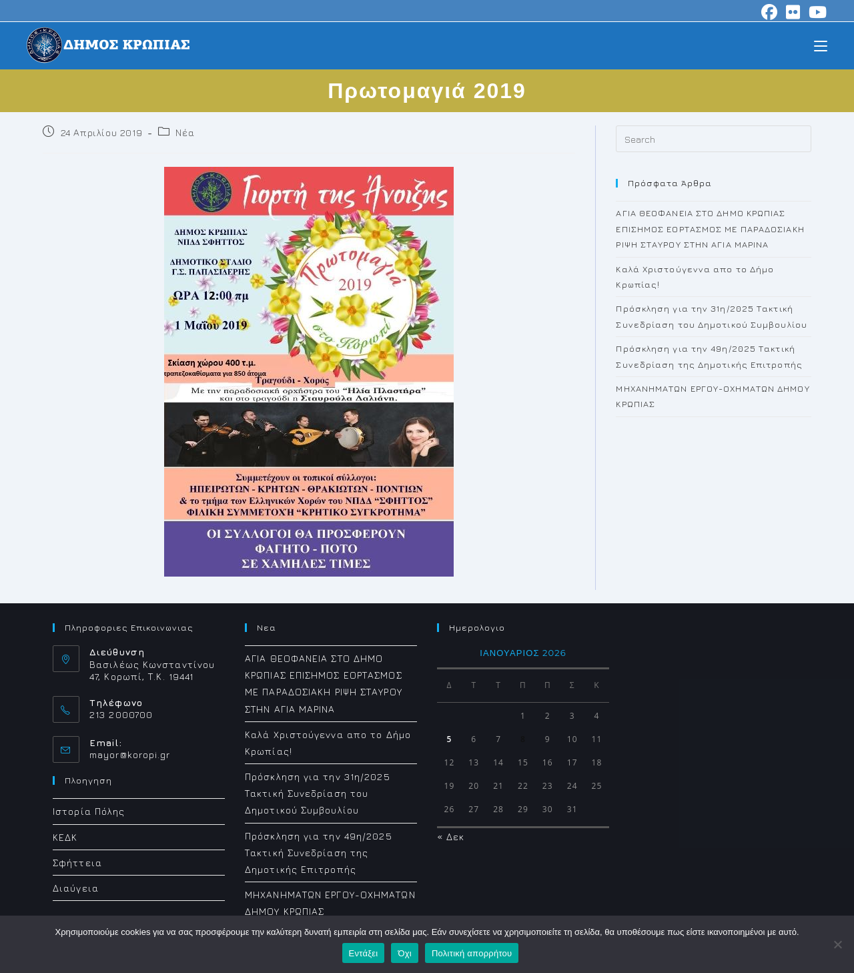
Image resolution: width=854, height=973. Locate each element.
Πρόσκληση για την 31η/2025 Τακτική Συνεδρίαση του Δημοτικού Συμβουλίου (317, 793)
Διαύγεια (76, 888)
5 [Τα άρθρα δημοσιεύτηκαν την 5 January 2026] (449, 739)
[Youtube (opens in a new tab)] (816, 12)
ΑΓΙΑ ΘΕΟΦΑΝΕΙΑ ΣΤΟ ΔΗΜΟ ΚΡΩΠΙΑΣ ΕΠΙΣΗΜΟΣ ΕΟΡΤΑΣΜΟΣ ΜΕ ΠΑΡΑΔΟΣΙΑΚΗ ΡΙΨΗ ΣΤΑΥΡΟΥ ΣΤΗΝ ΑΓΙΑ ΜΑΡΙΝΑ (710, 229)
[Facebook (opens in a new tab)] (769, 12)
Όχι (405, 953)
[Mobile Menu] (820, 45)
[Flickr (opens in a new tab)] (793, 12)
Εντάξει (363, 953)
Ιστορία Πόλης (89, 811)
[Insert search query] (713, 138)
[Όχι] (837, 944)
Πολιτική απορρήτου (472, 953)
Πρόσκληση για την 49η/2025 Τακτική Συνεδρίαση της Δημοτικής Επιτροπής (318, 852)
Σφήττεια (77, 862)
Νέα (184, 132)
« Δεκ (451, 836)
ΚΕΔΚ (65, 837)
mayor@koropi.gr (130, 754)
